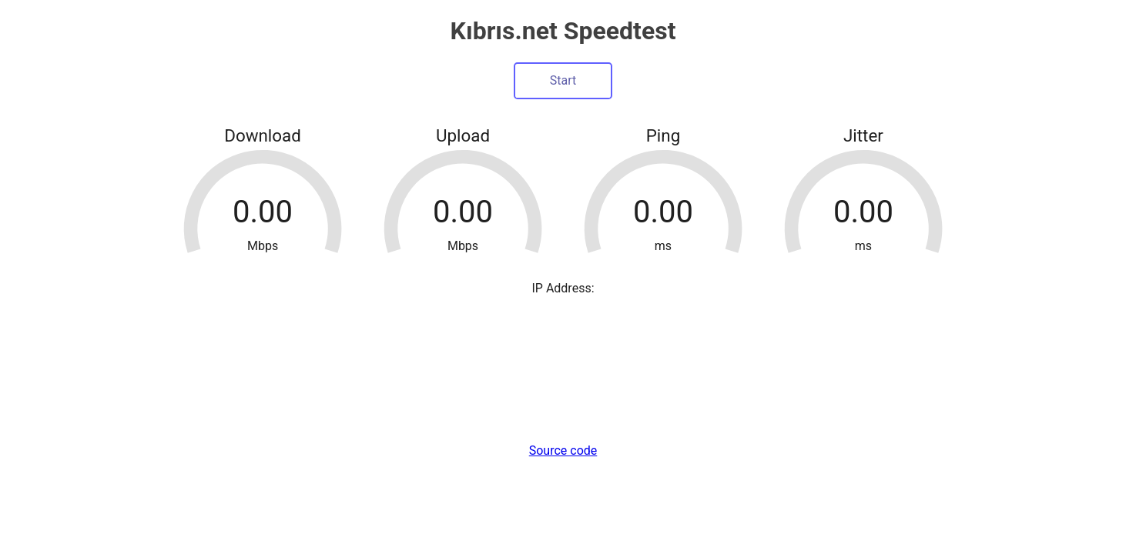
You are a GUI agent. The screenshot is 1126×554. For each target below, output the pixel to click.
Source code (563, 450)
